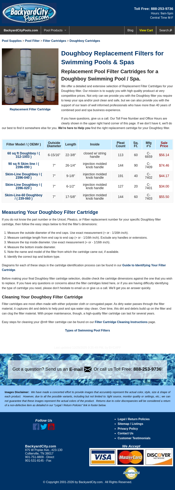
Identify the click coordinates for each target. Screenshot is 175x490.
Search (165, 30)
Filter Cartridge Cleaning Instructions (121, 322)
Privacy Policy (128, 428)
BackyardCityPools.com (21, 30)
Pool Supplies (12, 40)
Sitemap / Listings (130, 423)
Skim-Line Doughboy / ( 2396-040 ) (23, 175)
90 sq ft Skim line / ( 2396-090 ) (23, 165)
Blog (130, 30)
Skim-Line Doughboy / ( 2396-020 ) (23, 186)
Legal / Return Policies (134, 419)
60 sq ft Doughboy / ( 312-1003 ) (23, 155)
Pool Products (53, 30)
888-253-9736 (162, 9)
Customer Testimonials (134, 438)
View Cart (146, 30)
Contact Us (125, 433)
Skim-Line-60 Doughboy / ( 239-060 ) (23, 196)
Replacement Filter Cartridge (30, 79)
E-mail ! (80, 369)
